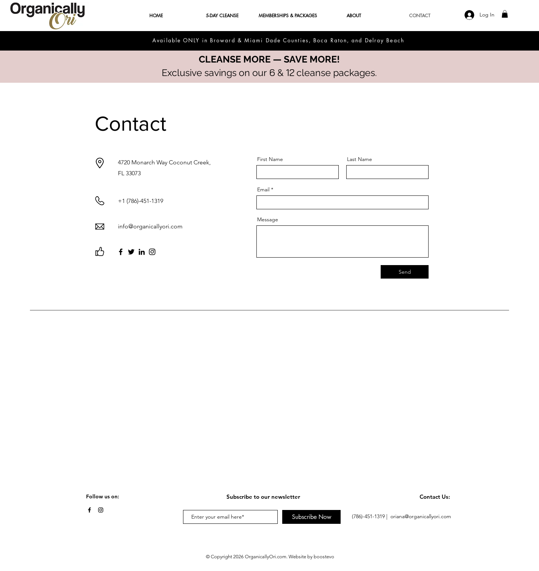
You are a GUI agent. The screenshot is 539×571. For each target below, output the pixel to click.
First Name (270, 159)
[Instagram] (152, 251)
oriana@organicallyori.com (420, 516)
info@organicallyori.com (150, 226)
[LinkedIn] (141, 251)
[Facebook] (120, 251)
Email (263, 189)
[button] (505, 14)
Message (267, 219)
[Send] (405, 272)
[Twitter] (131, 251)
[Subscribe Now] (311, 517)
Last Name (359, 159)
